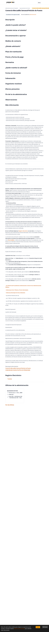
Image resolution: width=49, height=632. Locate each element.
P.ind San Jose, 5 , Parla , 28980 (15, 392)
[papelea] (10, 2)
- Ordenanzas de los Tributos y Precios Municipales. (16, 290)
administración (33, 14)
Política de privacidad (19, 628)
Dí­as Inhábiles (11, 240)
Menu (39, 2)
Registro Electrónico (23, 231)
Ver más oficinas (9, 405)
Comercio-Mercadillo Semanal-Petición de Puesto (18, 368)
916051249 (11, 394)
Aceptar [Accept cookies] (37, 627)
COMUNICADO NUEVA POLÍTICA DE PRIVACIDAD (17, 370)
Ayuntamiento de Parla (25, 8)
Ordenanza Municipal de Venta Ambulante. (15, 292)
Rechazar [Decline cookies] (45, 627)
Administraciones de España (11, 8)
